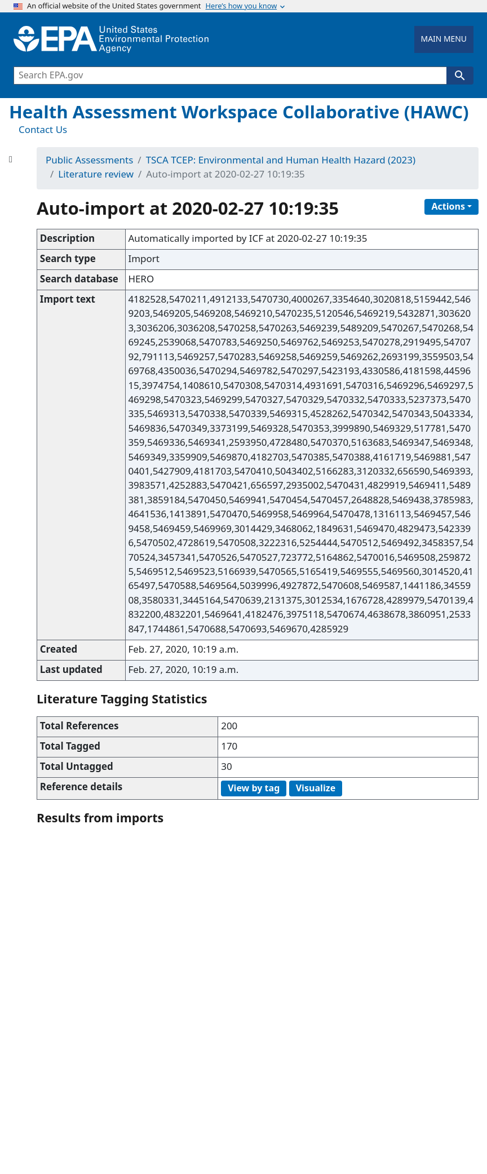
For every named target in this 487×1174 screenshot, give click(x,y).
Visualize (315, 788)
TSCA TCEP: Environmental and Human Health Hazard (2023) (280, 160)
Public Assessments (89, 160)
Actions (447, 207)
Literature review (96, 175)
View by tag (254, 788)
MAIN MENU (444, 39)
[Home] (111, 39)
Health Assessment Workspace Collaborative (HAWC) (239, 112)
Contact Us (43, 130)
